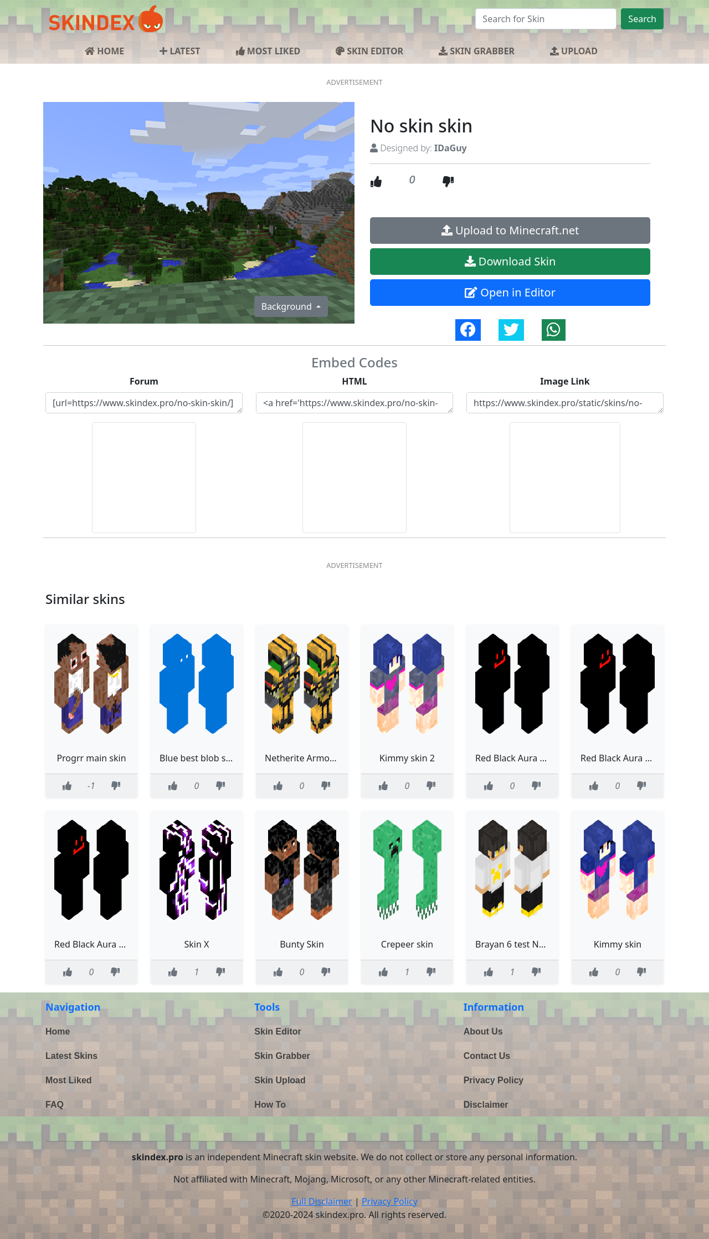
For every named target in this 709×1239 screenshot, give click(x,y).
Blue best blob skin (199, 758)
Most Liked (68, 1080)
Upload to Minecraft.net (510, 230)
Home (57, 1031)
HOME (104, 51)
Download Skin (510, 261)
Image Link (564, 381)
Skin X (196, 944)
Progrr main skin (91, 758)
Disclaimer (486, 1104)
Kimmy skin (618, 944)
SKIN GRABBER (477, 51)
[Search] (545, 18)
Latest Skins (71, 1056)
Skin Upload (279, 1080)
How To (270, 1104)
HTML (354, 381)
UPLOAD (574, 51)
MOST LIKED (268, 51)
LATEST (180, 51)
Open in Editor (510, 292)
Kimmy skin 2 (407, 758)
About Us (483, 1031)
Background (287, 306)
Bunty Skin (302, 944)
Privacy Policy (494, 1080)
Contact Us (487, 1056)
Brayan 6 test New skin (522, 944)
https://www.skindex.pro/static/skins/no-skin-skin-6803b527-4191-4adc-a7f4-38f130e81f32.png (565, 402)
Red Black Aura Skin (516, 758)
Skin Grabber (282, 1056)
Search (642, 19)
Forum (144, 381)
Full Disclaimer (321, 1201)
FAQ (54, 1104)
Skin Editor (277, 1031)
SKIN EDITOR (369, 51)
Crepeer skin (407, 944)
